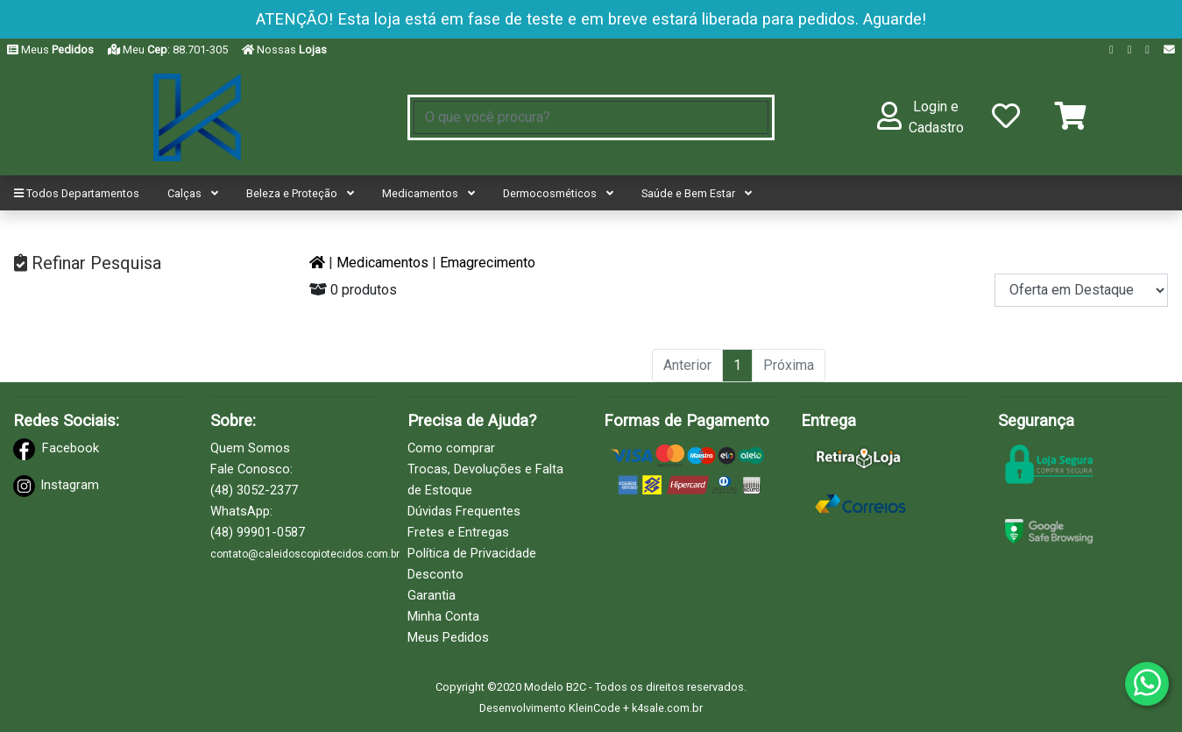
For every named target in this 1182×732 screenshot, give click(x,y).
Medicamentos (382, 262)
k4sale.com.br (667, 707)
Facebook (70, 448)
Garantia (431, 595)
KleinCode (594, 707)
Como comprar (451, 448)
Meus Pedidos (448, 637)
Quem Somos (250, 448)
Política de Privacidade (471, 553)
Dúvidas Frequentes (463, 511)
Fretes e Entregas (458, 532)
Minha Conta (443, 616)
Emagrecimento (487, 262)
